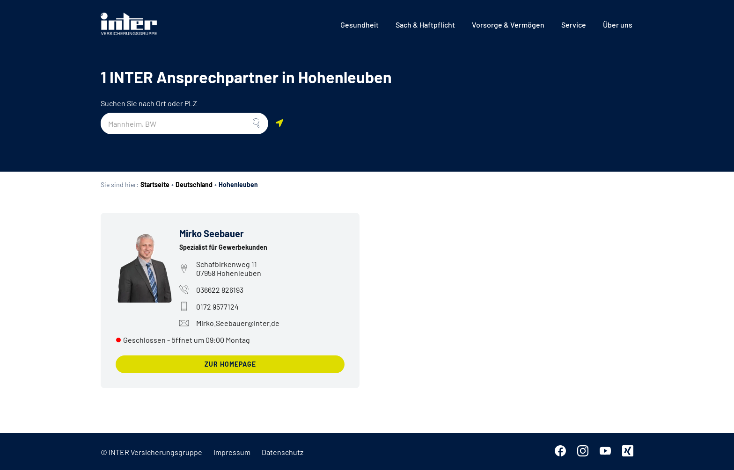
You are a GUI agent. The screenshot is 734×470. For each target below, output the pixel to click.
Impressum (231, 452)
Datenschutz (282, 452)
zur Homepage (230, 364)
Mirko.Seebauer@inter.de (229, 323)
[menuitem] (359, 24)
